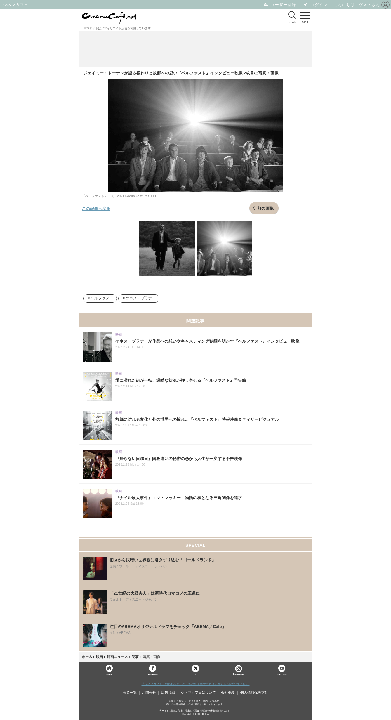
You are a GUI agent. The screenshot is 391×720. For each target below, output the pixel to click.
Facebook (152, 674)
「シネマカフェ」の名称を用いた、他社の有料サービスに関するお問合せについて (196, 684)
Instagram (238, 670)
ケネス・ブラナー (141, 298)
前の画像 (265, 208)
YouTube (282, 674)
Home (109, 674)
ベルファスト (102, 298)
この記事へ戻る (96, 208)
